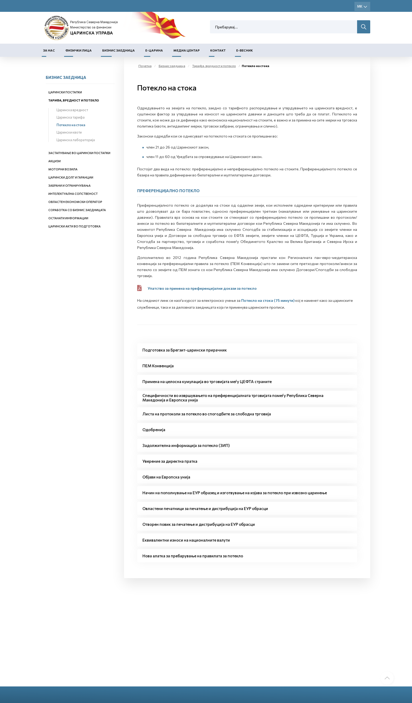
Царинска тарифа (70, 117)
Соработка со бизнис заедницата (77, 210)
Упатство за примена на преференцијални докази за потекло (202, 288)
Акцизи (54, 161)
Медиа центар (186, 50)
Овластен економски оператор (75, 201)
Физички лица (78, 50)
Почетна (145, 66)
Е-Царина (154, 50)
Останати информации (68, 218)
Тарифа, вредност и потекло (73, 100)
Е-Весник (244, 50)
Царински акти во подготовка (74, 226)
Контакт (218, 50)
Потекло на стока (70, 125)
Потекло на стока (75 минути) (268, 300)
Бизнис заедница (118, 50)
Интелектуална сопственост (73, 193)
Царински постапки (65, 92)
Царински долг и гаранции (70, 177)
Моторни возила (63, 169)
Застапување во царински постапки (79, 153)
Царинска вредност (72, 110)
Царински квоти (69, 132)
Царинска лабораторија (75, 140)
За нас (49, 50)
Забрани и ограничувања (69, 185)
